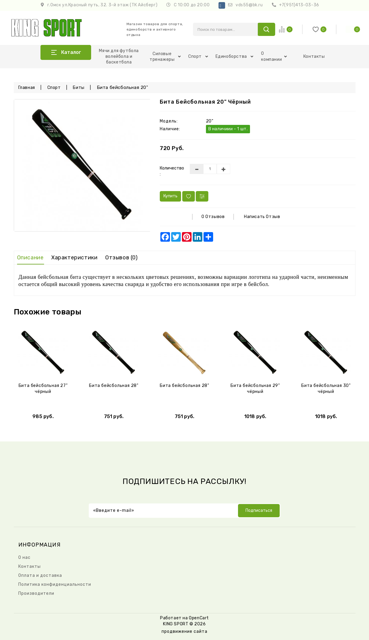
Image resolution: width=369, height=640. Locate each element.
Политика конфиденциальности (54, 584)
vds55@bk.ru (249, 4)
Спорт (198, 56)
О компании (274, 56)
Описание (30, 257)
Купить (170, 196)
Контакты (314, 56)
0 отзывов (213, 216)
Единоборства (235, 56)
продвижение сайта (184, 631)
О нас (24, 557)
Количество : (170, 171)
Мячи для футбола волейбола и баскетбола (119, 56)
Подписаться (259, 510)
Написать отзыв (262, 216)
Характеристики (74, 257)
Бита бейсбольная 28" (113, 385)
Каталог (71, 52)
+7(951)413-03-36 (299, 4)
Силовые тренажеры (165, 56)
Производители (36, 593)
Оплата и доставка (40, 575)
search (266, 29)
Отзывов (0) (121, 257)
